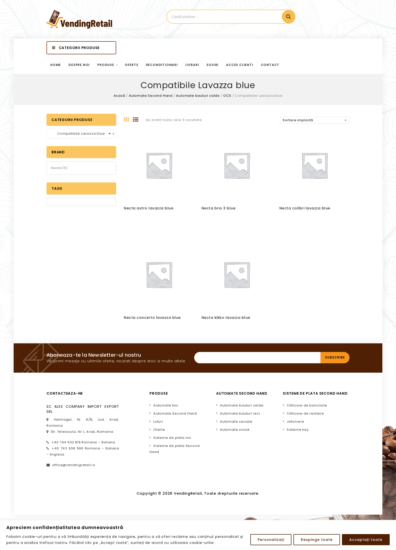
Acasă (119, 95)
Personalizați (271, 539)
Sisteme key (298, 429)
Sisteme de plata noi (172, 437)
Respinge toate (317, 539)
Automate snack (235, 429)
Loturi (158, 421)
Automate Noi (165, 405)
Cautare (288, 16)
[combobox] (81, 133)
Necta (56, 167)
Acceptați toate (365, 539)
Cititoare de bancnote (307, 405)
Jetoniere (295, 421)
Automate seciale (236, 421)
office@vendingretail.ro (73, 465)
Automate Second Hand (150, 95)
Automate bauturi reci (240, 413)
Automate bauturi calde (198, 95)
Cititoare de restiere (305, 413)
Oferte (159, 429)
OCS (227, 95)
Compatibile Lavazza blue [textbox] (80, 133)
